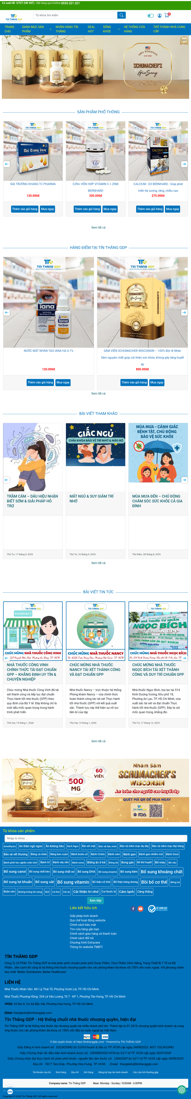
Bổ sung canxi (15, 871)
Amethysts (10, 846)
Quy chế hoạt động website (87, 920)
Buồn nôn (9, 891)
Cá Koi (56, 891)
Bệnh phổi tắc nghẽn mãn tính (20, 862)
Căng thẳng (144, 891)
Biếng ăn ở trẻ (96, 862)
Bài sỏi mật (88, 846)
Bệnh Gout (172, 854)
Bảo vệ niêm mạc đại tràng (168, 846)
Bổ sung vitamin (73, 882)
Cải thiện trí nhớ (85, 892)
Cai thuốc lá (109, 891)
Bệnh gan (129, 854)
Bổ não (172, 862)
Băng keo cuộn (59, 854)
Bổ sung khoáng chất (162, 871)
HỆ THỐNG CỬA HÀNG (134, 29)
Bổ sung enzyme (107, 871)
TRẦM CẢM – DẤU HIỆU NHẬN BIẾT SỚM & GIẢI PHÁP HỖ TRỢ (32, 501)
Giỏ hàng (88, 1072)
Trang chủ (9, 29)
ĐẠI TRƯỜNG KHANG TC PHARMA (33, 184)
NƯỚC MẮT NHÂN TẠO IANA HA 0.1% (48, 351)
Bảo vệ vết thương (16, 854)
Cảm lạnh (126, 892)
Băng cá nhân (39, 854)
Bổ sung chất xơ (63, 871)
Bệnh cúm (114, 854)
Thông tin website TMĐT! (86, 947)
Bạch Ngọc (73, 846)
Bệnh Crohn (98, 854)
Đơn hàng (61, 1072)
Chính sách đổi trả (82, 938)
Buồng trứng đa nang (30, 891)
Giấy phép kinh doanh (84, 916)
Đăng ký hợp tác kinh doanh (113, 1072)
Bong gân (127, 862)
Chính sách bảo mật (83, 925)
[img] (160, 16)
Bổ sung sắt (44, 882)
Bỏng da (113, 862)
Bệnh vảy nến (61, 862)
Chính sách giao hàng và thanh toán (93, 933)
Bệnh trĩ (45, 862)
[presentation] (7, 164)
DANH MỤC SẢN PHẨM (37, 29)
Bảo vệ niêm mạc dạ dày (134, 846)
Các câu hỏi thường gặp (145, 1072)
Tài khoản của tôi (42, 1072)
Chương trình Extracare (85, 942)
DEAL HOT (91, 29)
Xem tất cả (98, 227)
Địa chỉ (75, 1072)
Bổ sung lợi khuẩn (18, 882)
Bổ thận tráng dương (126, 882)
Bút (47, 891)
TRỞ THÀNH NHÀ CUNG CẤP (169, 29)
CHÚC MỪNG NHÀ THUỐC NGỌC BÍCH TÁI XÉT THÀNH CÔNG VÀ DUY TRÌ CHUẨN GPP (158, 670)
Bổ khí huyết (144, 862)
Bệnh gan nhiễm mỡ (151, 854)
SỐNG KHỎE (111, 29)
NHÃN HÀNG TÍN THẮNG (67, 29)
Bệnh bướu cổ (79, 854)
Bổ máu (160, 862)
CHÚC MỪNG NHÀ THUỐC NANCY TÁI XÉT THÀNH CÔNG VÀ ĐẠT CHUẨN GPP (95, 670)
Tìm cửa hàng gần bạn (84, 929)
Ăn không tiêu (55, 846)
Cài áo (66, 891)
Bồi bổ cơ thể (154, 882)
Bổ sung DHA (86, 871)
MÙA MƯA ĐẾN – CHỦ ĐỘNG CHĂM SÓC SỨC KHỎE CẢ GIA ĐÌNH (157, 501)
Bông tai (175, 882)
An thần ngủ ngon (30, 846)
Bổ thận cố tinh (101, 882)
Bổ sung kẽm (129, 871)
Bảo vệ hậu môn (108, 846)
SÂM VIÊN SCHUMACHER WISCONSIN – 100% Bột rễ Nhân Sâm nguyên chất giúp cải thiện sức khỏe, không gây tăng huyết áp (142, 357)
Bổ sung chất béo (39, 871)
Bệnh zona (78, 862)
